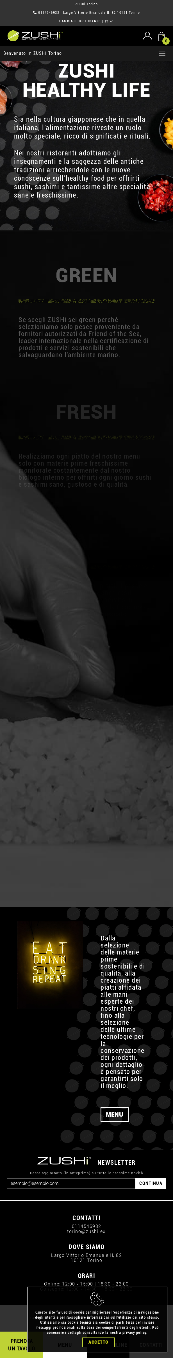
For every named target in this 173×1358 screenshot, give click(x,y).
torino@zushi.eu (86, 1231)
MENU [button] (114, 1114)
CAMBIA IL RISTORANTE (80, 21)
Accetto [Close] (98, 1352)
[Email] (71, 1183)
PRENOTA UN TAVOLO (21, 1345)
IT (109, 21)
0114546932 (48, 13)
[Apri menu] (162, 53)
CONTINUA (150, 1183)
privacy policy (134, 1343)
